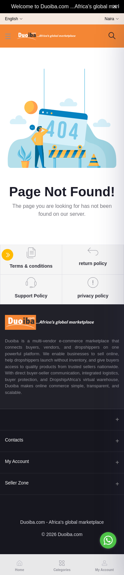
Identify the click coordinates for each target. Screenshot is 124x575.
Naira (109, 19)
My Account (17, 461)
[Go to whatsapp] (108, 540)
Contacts (14, 439)
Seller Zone (17, 482)
